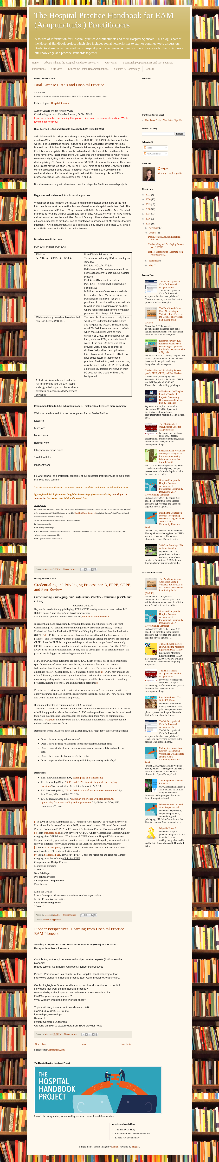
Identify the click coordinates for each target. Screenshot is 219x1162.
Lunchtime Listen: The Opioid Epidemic (170, 699)
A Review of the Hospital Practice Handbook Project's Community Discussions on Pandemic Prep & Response (171, 397)
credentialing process (51, 919)
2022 (148, 194)
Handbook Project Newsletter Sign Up (163, 120)
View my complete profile (170, 173)
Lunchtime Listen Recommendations (88, 68)
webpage (49, 719)
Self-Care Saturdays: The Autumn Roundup (171, 547)
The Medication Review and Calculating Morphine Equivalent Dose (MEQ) (171, 647)
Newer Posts (41, 1044)
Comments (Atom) (56, 1049)
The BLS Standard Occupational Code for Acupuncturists (170, 427)
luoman (114, 1146)
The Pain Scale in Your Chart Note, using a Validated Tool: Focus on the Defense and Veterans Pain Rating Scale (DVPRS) (164, 315)
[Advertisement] (163, 905)
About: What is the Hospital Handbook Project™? (71, 62)
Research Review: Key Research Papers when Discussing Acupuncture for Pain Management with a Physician (172, 346)
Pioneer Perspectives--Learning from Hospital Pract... (165, 253)
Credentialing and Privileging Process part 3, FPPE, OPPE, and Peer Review (163, 372)
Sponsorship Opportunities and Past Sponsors (148, 62)
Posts (148, 147)
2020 (148, 199)
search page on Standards (86, 777)
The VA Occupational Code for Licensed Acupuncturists (169, 284)
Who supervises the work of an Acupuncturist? (171, 806)
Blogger (135, 1146)
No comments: (69, 569)
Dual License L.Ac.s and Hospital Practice (69, 85)
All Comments (152, 153)
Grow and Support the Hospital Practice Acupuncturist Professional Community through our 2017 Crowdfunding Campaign (164, 487)
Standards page (52, 832)
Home (35, 62)
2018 (148, 209)
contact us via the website (95, 616)
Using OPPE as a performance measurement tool (91, 790)
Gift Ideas (56, 68)
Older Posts (125, 1044)
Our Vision (111, 62)
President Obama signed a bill (85, 513)
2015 (148, 223)
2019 (148, 204)
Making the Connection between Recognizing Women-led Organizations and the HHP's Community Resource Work (164, 520)
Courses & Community (127, 68)
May (151, 265)
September (154, 260)
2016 (148, 218)
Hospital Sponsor (60, 103)
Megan (164, 168)
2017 (148, 214)
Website (149, 68)
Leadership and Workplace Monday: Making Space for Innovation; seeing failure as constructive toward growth (172, 456)
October (153, 232)
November (154, 228)
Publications (39, 68)
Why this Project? (167, 828)
